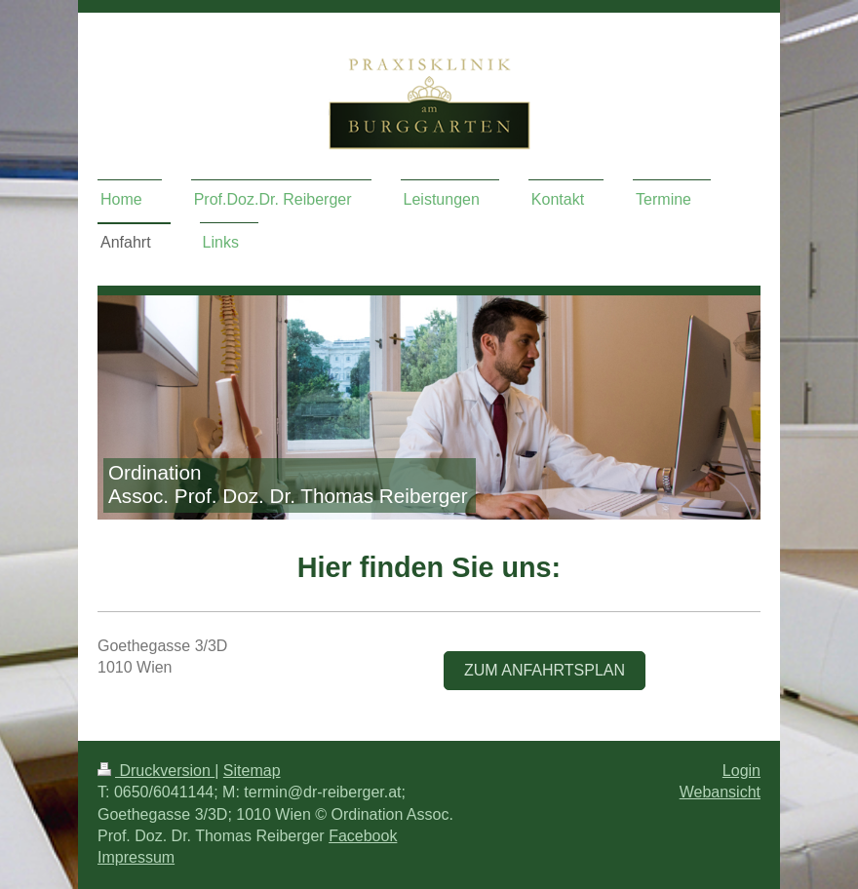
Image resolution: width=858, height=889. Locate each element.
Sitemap (252, 770)
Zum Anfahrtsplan (544, 670)
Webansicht (720, 792)
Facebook (363, 836)
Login (741, 770)
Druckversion (156, 770)
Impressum (136, 857)
